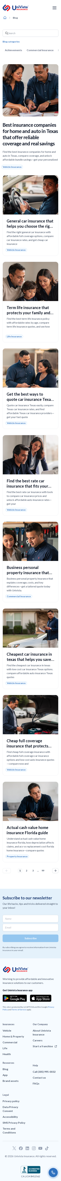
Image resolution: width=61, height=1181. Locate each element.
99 (43, 870)
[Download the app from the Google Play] (15, 998)
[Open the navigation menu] (54, 8)
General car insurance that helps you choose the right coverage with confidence (30, 226)
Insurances (8, 1024)
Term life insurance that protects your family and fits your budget (28, 312)
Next (55, 870)
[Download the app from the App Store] (40, 998)
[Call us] (53, 1172)
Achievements (13, 50)
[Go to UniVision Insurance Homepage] (16, 7)
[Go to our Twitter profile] (14, 1148)
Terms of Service (19, 1009)
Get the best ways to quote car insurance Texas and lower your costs (30, 399)
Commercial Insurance (40, 50)
